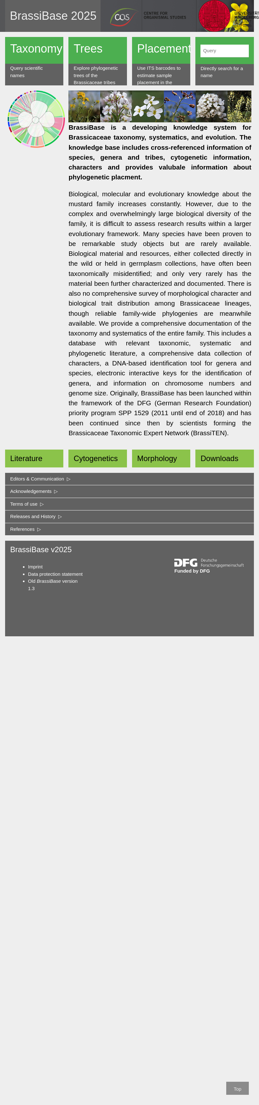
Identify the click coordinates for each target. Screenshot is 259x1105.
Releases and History (36, 516)
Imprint (35, 566)
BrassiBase (39, 15)
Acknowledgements (34, 491)
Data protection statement (55, 574)
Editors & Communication (40, 478)
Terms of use (27, 504)
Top (237, 1089)
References (25, 529)
